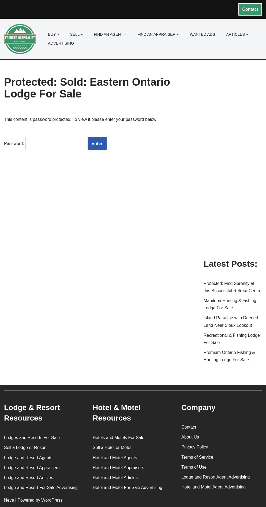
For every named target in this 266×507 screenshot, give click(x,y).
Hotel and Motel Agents (115, 457)
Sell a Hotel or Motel (112, 447)
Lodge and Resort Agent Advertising (215, 477)
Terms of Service (197, 457)
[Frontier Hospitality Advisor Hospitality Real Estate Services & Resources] (21, 39)
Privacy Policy (194, 447)
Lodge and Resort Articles (28, 477)
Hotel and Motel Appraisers (118, 467)
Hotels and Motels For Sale (118, 437)
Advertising (61, 43)
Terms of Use (194, 467)
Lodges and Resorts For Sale (32, 437)
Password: (45, 143)
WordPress (51, 500)
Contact (250, 9)
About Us (190, 437)
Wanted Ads (202, 34)
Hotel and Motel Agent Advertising (213, 487)
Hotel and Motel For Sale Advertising (127, 487)
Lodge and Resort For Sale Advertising (41, 487)
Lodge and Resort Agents (28, 457)
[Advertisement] (233, 167)
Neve (9, 500)
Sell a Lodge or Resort (25, 447)
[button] (58, 34)
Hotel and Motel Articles (115, 477)
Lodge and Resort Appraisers (31, 467)
